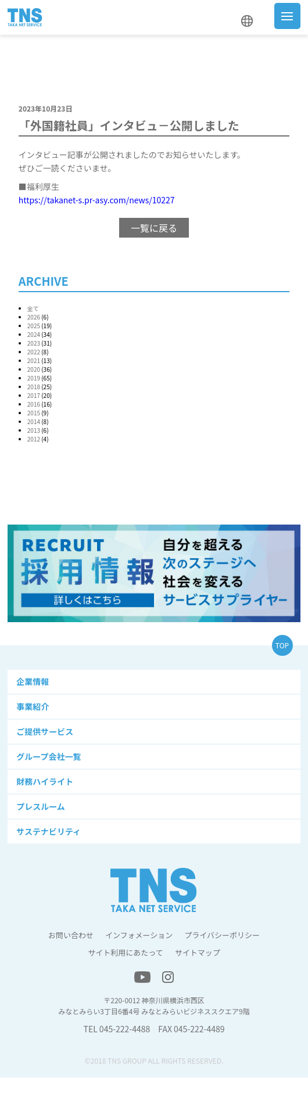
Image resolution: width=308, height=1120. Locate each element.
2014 (33, 421)
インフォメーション (139, 934)
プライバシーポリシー (222, 934)
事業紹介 (32, 706)
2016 (33, 404)
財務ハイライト (44, 781)
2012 (33, 439)
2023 (33, 343)
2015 (33, 412)
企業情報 (32, 681)
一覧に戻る (154, 228)
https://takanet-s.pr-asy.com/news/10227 (97, 200)
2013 (33, 430)
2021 (33, 360)
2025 (33, 325)
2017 (33, 395)
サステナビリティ (48, 831)
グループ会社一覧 (48, 756)
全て (33, 308)
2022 (33, 351)
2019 (33, 378)
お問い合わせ (71, 934)
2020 (33, 369)
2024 (33, 334)
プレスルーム (40, 806)
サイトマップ (197, 952)
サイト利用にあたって (125, 952)
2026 (33, 317)
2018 (33, 386)
